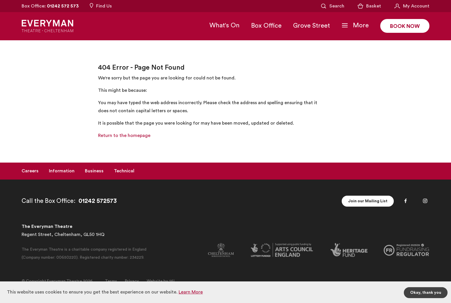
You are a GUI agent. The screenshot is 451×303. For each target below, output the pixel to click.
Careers (30, 171)
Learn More (191, 292)
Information (61, 171)
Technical (124, 171)
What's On (224, 25)
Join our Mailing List (367, 201)
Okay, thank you (425, 293)
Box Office (266, 25)
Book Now (405, 26)
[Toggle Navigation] (355, 25)
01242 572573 (98, 201)
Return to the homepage (124, 135)
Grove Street (311, 25)
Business (94, 171)
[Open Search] (332, 6)
